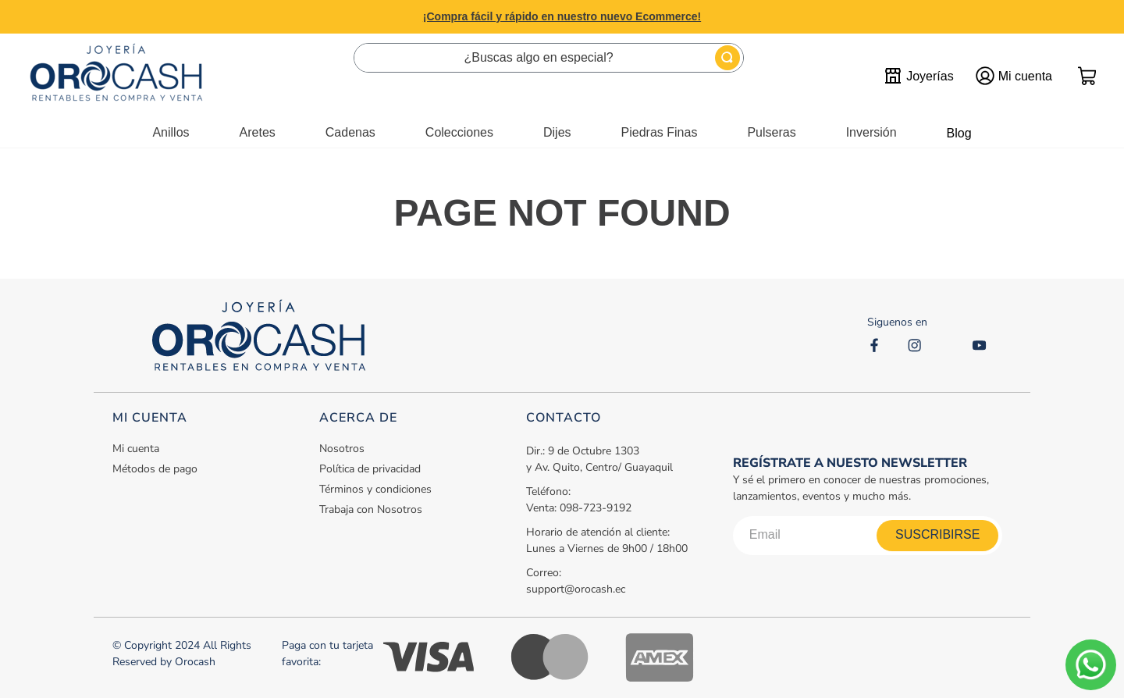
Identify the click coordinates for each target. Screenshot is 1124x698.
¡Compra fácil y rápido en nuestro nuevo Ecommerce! (562, 16)
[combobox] (549, 58)
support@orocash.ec (575, 589)
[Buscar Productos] (727, 58)
